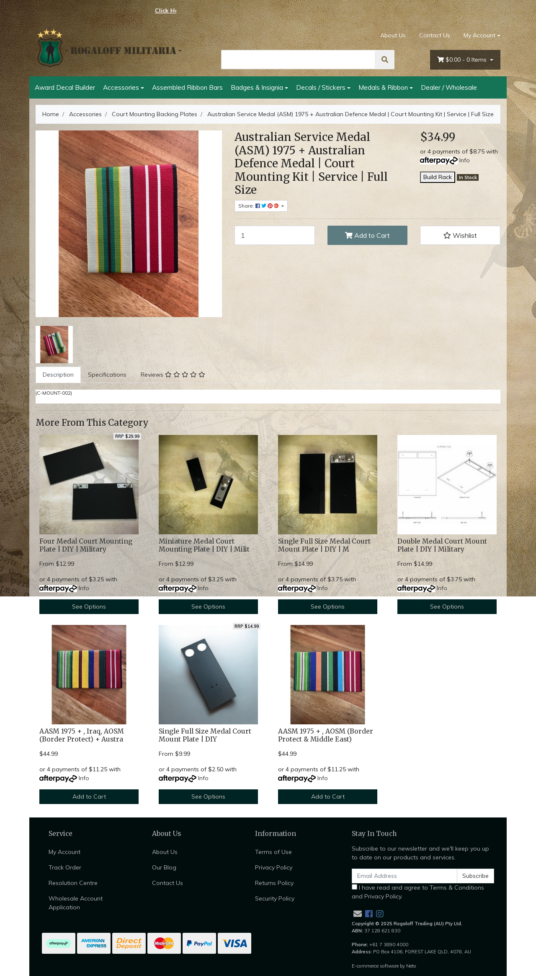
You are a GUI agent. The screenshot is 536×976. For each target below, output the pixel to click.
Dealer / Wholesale (449, 87)
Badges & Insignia (257, 87)
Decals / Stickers (320, 87)
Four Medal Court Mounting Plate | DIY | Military (85, 545)
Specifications (107, 374)
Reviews (173, 374)
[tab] (58, 375)
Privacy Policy (273, 867)
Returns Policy (274, 883)
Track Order (65, 867)
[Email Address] (404, 876)
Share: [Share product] (259, 206)
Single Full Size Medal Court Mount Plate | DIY (205, 735)
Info (464, 160)
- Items (462, 59)
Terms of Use (273, 852)
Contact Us (434, 35)
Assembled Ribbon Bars (187, 87)
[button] (460, 235)
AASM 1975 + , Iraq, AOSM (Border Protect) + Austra (81, 735)
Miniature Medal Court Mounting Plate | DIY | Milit (204, 545)
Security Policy (274, 898)
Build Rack (437, 177)
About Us (393, 35)
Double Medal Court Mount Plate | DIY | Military (442, 545)
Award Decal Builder (65, 87)
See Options (89, 606)
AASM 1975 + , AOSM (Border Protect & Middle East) (325, 735)
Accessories (121, 87)
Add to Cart (367, 235)
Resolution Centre (73, 883)
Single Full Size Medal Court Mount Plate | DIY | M (324, 545)
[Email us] (357, 913)
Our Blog (164, 867)
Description (58, 374)
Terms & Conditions (457, 887)
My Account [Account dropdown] (479, 35)
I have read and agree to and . (418, 892)
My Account (64, 852)
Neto (411, 966)
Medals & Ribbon (383, 87)
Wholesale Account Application (76, 903)
